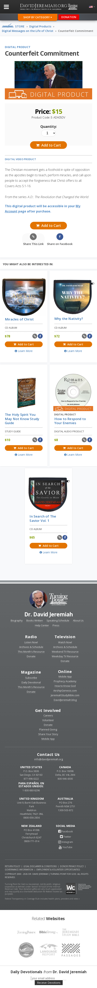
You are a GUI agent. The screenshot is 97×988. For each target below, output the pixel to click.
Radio (31, 636)
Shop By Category (37, 17)
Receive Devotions (49, 982)
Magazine (31, 672)
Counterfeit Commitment (75, 31)
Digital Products (40, 26)
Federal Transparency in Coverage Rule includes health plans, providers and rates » (42, 898)
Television (65, 636)
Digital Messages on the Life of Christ (27, 31)
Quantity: (48, 126)
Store (20, 26)
